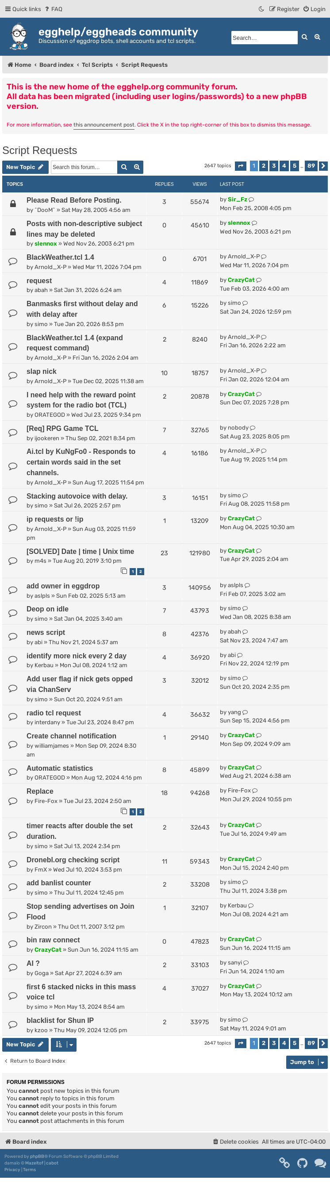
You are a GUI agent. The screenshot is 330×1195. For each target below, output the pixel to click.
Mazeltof (34, 1163)
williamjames (52, 745)
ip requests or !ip (55, 519)
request (39, 280)
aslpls (42, 595)
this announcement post (103, 125)
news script (46, 632)
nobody (238, 427)
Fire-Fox (46, 801)
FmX (41, 869)
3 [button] (274, 165)
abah (41, 290)
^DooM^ (45, 210)
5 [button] (294, 165)
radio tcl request (54, 713)
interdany (47, 722)
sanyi (235, 962)
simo (41, 324)
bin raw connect (53, 940)
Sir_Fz (237, 199)
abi (38, 642)
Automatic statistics (60, 768)
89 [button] (311, 165)
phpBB (37, 1156)
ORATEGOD (50, 414)
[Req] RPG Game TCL (63, 428)
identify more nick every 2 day (77, 656)
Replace (40, 791)
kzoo (41, 1030)
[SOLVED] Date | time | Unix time (80, 551)
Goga (42, 973)
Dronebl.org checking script (73, 860)
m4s (40, 560)
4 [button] (284, 165)
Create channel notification (71, 736)
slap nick (42, 371)
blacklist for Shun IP (60, 1020)
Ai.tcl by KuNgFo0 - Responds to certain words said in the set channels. (81, 462)
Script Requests (39, 150)
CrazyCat (241, 280)
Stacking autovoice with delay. (77, 496)
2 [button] (263, 165)
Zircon (43, 926)
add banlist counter (59, 883)
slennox (46, 243)
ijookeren (47, 438)
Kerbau (44, 665)
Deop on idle (48, 609)
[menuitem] (52, 9)
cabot (52, 1163)
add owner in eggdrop (63, 586)
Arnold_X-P (50, 267)
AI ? (33, 963)
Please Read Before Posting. (74, 200)
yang (234, 712)
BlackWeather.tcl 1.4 (60, 257)
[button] (240, 166)
